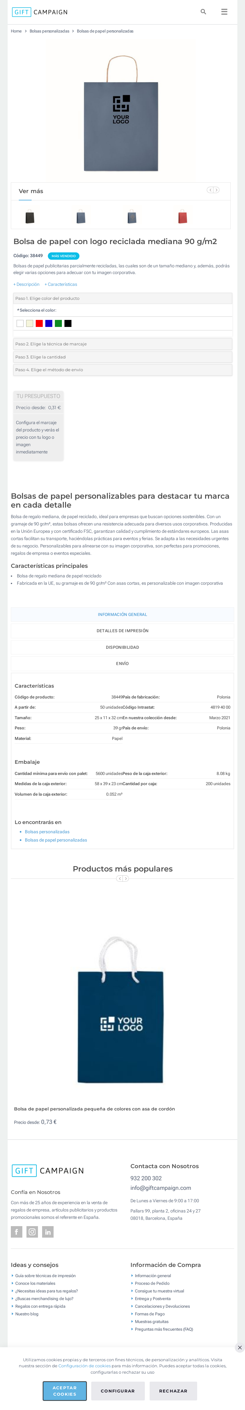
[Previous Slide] (210, 190)
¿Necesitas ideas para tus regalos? (46, 1290)
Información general (153, 1275)
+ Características (61, 284)
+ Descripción (26, 284)
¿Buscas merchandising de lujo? (44, 1298)
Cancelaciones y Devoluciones (162, 1306)
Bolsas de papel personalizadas (105, 31)
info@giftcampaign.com (160, 1187)
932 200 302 (146, 1178)
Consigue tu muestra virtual (159, 1290)
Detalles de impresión (122, 630)
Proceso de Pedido (152, 1283)
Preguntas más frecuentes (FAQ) (164, 1329)
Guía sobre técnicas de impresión (45, 1275)
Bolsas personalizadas (49, 31)
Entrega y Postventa (153, 1298)
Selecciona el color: (36, 310)
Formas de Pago (150, 1313)
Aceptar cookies (65, 1391)
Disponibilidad (122, 647)
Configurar (118, 1390)
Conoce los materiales (35, 1283)
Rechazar (173, 1390)
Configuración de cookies (84, 1365)
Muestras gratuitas (151, 1321)
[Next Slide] (216, 190)
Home (16, 31)
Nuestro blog (27, 1313)
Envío (122, 663)
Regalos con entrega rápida (40, 1306)
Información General (122, 614)
